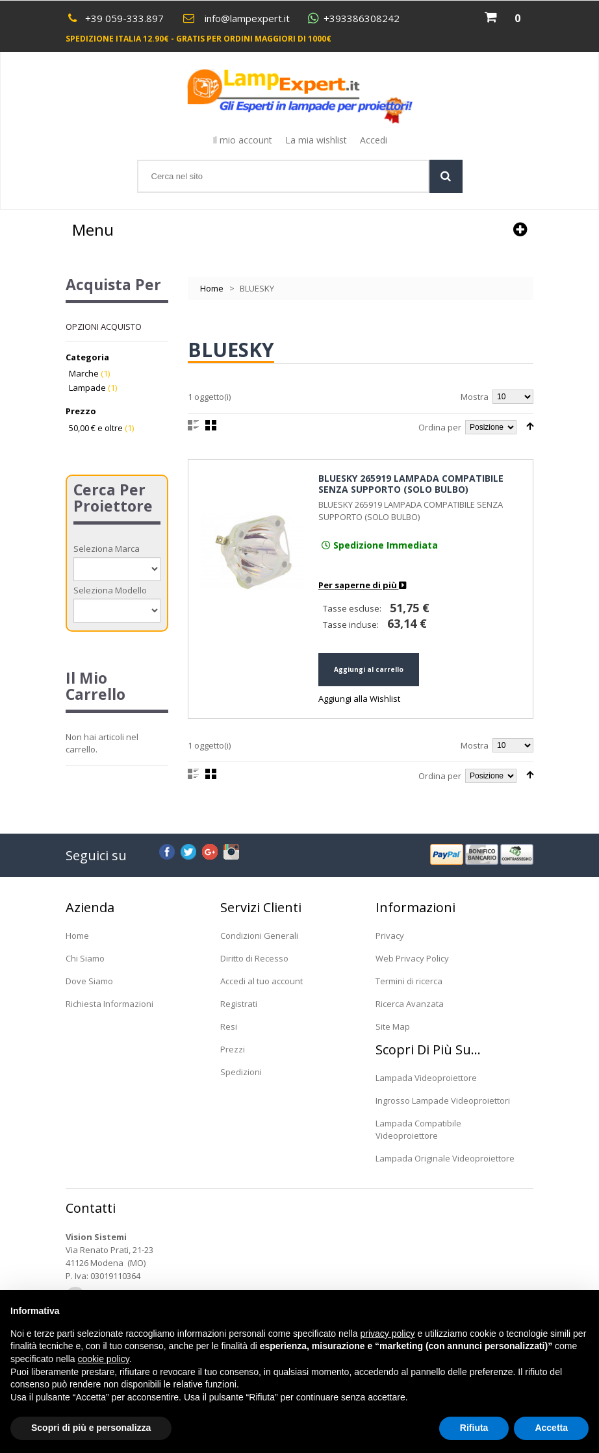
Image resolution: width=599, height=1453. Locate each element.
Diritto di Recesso (254, 958)
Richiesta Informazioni (109, 1004)
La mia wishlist (316, 140)
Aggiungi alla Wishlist (359, 698)
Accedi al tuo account (261, 981)
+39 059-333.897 (124, 18)
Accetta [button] (551, 1427)
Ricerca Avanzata (410, 1004)
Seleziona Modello (110, 590)
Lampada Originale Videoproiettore (445, 1158)
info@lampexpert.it (247, 18)
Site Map (393, 1026)
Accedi (373, 140)
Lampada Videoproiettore (426, 1078)
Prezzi (232, 1049)
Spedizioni (241, 1072)
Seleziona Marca (106, 548)
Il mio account (242, 140)
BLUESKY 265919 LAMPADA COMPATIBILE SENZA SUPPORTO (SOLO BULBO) (410, 484)
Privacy (390, 935)
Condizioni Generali (259, 935)
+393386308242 (362, 18)
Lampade (87, 387)
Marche (84, 373)
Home (211, 288)
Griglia (210, 425)
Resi (228, 1026)
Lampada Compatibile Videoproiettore (418, 1129)
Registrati (238, 1004)
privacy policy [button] (388, 1333)
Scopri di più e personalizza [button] (91, 1427)
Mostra (475, 397)
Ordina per (439, 427)
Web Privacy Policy (412, 958)
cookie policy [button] (103, 1359)
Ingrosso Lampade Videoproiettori (443, 1100)
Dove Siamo (89, 981)
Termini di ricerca (409, 981)
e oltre (96, 428)
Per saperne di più (362, 585)
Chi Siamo (85, 958)
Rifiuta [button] (474, 1427)
